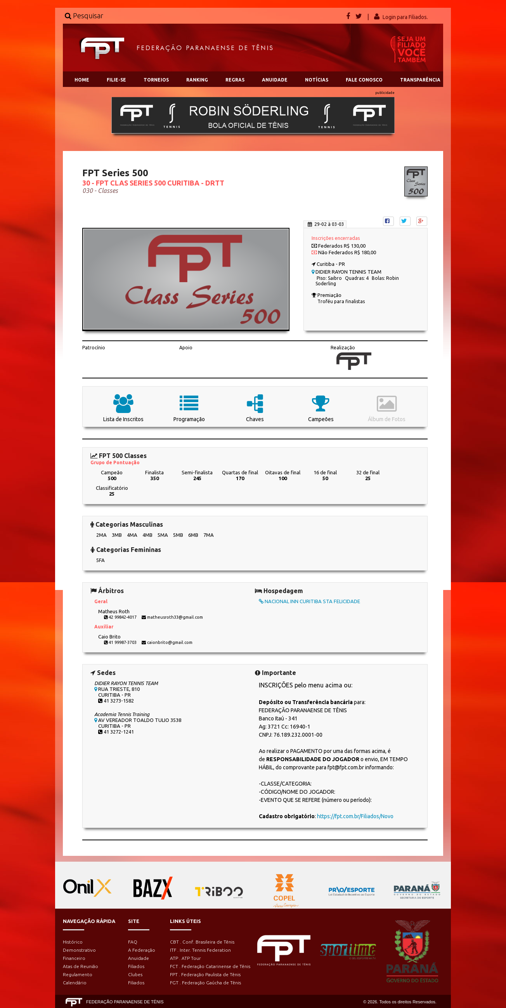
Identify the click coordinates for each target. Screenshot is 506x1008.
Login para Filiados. (405, 17)
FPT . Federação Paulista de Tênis (205, 974)
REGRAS (234, 79)
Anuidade (138, 958)
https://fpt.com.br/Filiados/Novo (355, 816)
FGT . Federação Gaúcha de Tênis (205, 982)
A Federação (141, 949)
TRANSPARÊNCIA (420, 79)
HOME (82, 79)
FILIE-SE (116, 79)
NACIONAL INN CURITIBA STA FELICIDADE (309, 601)
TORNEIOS (156, 79)
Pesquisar (84, 15)
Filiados (136, 966)
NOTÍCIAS (316, 79)
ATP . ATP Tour (185, 958)
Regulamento (77, 974)
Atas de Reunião (80, 966)
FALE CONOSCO (364, 79)
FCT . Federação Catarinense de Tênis (210, 966)
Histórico (73, 941)
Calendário (75, 982)
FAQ (132, 941)
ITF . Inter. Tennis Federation (200, 949)
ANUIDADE (275, 79)
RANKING (197, 79)
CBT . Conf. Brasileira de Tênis (202, 941)
